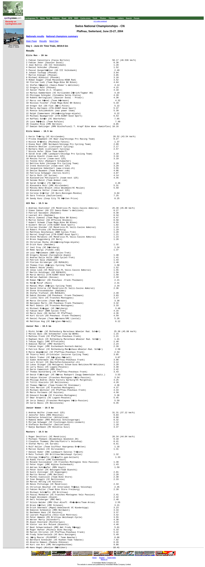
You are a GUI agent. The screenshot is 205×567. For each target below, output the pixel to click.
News (42, 18)
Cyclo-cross (85, 18)
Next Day (54, 41)
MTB (70, 18)
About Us (104, 559)
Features (56, 18)
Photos (103, 18)
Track (95, 18)
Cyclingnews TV (31, 18)
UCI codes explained (100, 21)
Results (43, 41)
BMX (76, 18)
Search (129, 18)
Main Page (31, 41)
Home (94, 558)
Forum (136, 18)
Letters (121, 18)
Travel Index (111, 558)
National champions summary (62, 36)
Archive (101, 558)
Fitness (112, 18)
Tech (48, 18)
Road (64, 18)
